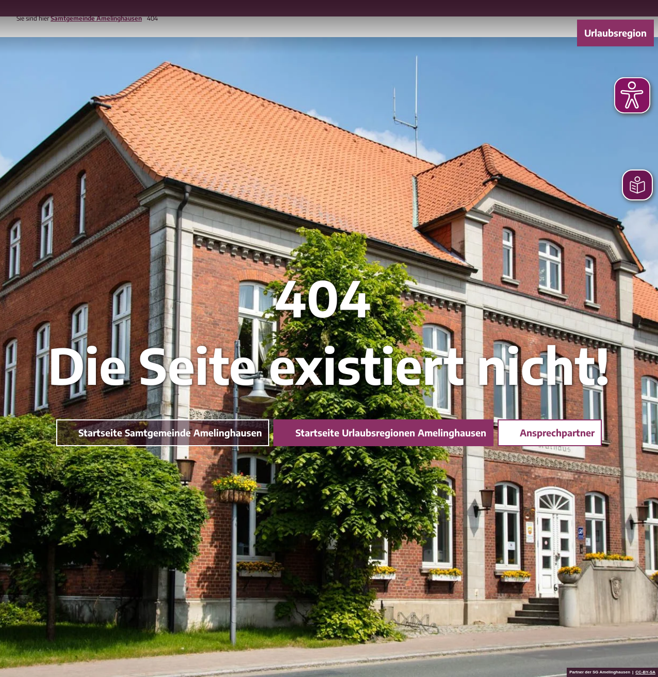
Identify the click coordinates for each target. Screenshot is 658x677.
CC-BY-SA (645, 672)
